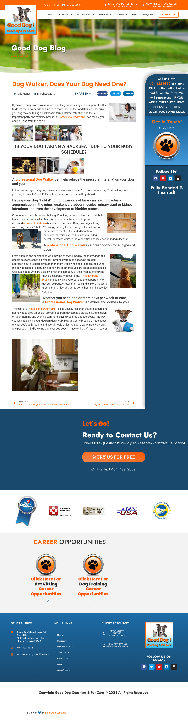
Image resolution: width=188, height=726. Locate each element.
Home (51, 14)
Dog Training (85, 14)
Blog (134, 14)
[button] (102, 93)
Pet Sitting (65, 14)
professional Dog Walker (34, 179)
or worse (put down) (35, 223)
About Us (105, 14)
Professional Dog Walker (72, 117)
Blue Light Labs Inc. (56, 712)
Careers (122, 14)
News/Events (149, 14)
